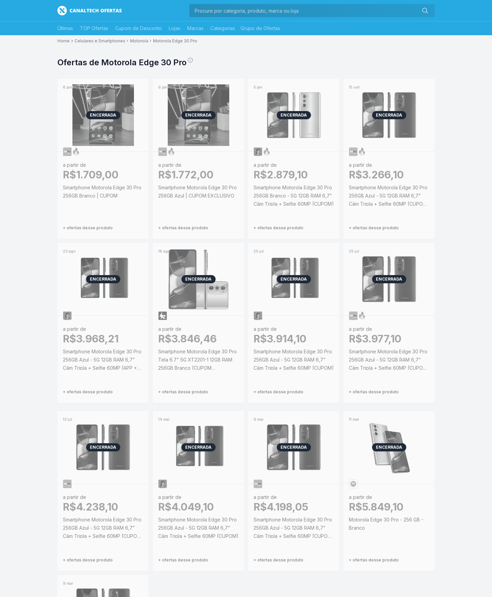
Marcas (195, 28)
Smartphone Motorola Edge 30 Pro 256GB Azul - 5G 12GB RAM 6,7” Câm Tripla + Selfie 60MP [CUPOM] (294, 360)
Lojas (174, 28)
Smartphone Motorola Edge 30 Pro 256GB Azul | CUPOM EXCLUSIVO (197, 192)
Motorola (139, 41)
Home (63, 41)
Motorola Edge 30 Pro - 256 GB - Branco (386, 524)
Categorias (222, 28)
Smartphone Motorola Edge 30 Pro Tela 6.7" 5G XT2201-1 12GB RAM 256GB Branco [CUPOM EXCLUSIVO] (197, 360)
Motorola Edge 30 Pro (175, 41)
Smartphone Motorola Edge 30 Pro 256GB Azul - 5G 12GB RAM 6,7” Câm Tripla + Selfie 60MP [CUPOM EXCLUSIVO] (388, 196)
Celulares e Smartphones (99, 41)
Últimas (65, 28)
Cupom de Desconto (138, 28)
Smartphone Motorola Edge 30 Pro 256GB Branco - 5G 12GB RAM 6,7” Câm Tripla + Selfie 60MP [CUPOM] (294, 196)
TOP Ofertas (94, 28)
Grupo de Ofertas (260, 28)
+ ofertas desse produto (88, 227)
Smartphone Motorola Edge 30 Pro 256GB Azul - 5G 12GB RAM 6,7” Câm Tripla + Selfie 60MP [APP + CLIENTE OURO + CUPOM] (102, 360)
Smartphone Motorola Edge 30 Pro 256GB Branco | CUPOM (102, 192)
